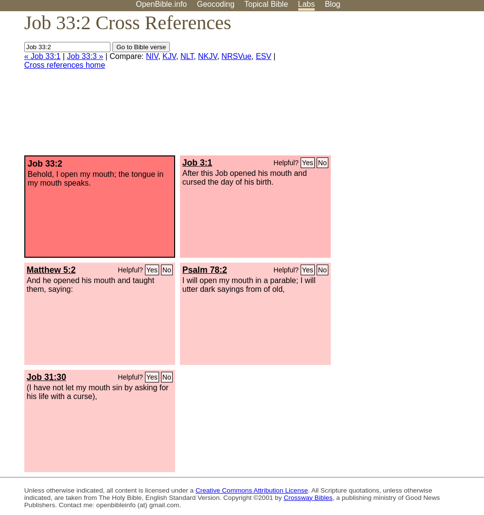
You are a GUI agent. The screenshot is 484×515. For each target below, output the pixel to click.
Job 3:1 (197, 163)
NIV (152, 56)
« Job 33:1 (42, 56)
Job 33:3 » (85, 56)
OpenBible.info (161, 4)
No (322, 163)
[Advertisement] (385, 87)
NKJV (207, 56)
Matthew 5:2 (51, 270)
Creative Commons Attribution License (252, 490)
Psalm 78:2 (204, 270)
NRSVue (236, 56)
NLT (187, 56)
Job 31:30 (46, 377)
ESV (263, 56)
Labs (306, 4)
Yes (307, 163)
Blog (333, 4)
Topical (266, 4)
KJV (169, 56)
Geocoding (215, 4)
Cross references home (64, 65)
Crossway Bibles (308, 497)
